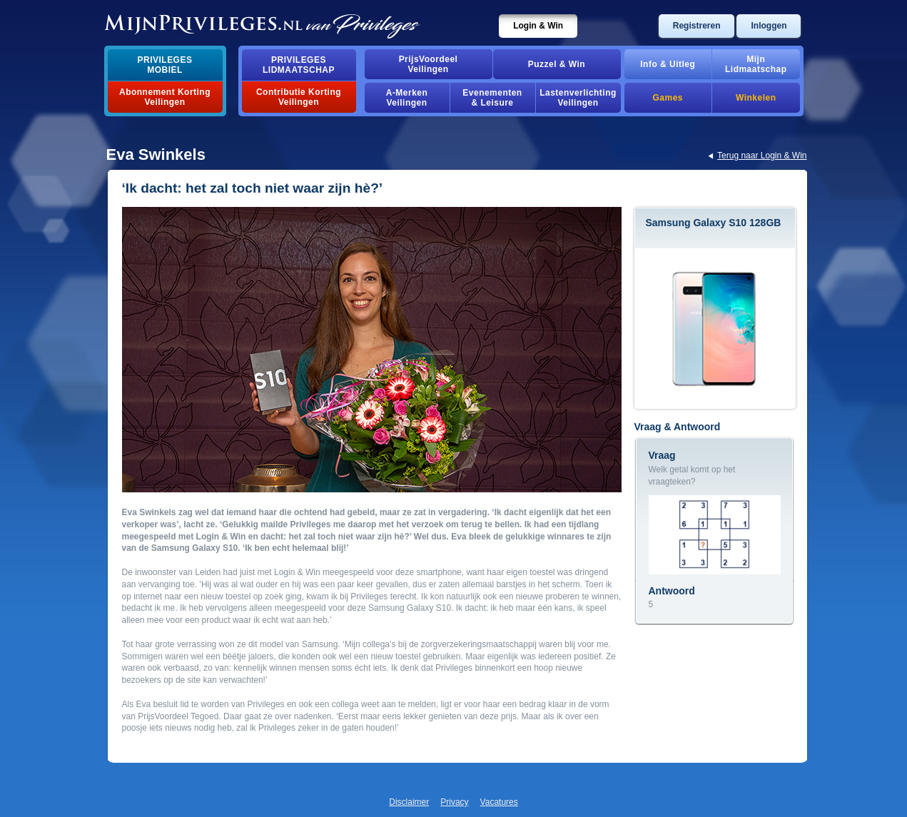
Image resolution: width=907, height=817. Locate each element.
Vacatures (499, 802)
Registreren (697, 26)
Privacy (454, 802)
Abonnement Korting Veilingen (165, 97)
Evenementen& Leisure (492, 98)
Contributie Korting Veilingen (298, 97)
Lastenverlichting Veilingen (578, 98)
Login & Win (538, 26)
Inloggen (768, 26)
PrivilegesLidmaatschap (299, 65)
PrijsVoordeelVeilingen (428, 64)
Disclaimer (409, 802)
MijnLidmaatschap (755, 64)
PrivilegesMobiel (165, 65)
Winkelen (756, 98)
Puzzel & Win (556, 64)
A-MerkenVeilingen (407, 98)
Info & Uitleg (667, 64)
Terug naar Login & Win (761, 156)
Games (668, 98)
